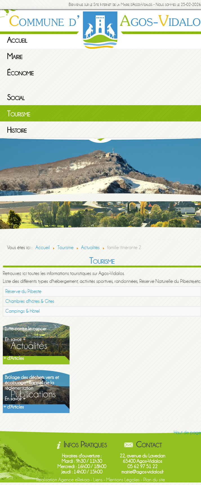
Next (197, 188)
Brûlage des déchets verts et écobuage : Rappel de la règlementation (32, 383)
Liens (97, 479)
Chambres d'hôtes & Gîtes (29, 301)
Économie (20, 73)
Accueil (17, 40)
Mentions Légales (123, 479)
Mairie (15, 56)
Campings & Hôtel (22, 311)
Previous (4, 188)
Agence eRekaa (74, 479)
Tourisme (18, 114)
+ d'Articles (13, 358)
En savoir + (15, 339)
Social (16, 97)
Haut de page (187, 432)
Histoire (17, 130)
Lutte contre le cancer (25, 328)
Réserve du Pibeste (23, 291)
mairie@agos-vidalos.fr (142, 472)
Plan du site (154, 479)
